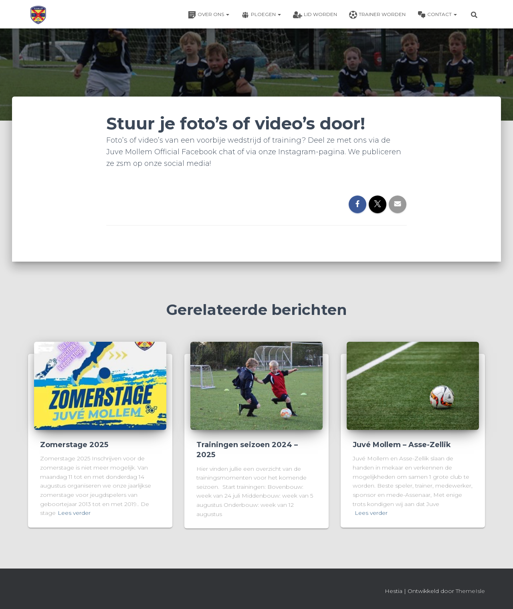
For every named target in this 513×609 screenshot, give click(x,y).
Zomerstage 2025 (74, 444)
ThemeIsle (470, 591)
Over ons (208, 15)
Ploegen (261, 15)
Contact (437, 15)
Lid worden (315, 15)
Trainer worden (377, 15)
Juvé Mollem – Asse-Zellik (402, 444)
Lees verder (74, 512)
